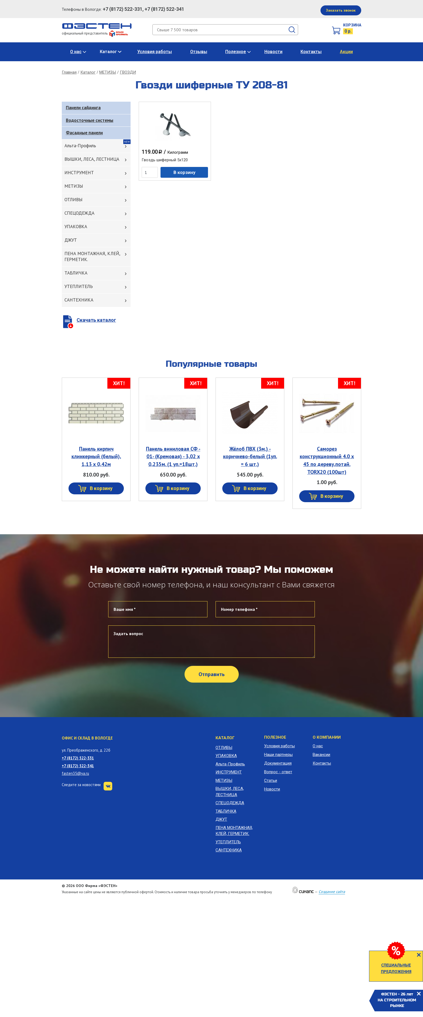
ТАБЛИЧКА (75, 273)
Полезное (235, 51)
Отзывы (198, 51)
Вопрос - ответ (278, 771)
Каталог (108, 51)
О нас (75, 51)
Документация (278, 763)
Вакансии (321, 754)
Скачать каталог (96, 320)
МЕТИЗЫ (107, 72)
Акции (346, 51)
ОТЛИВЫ (73, 200)
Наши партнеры (278, 754)
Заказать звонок (341, 10)
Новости (273, 51)
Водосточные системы (89, 120)
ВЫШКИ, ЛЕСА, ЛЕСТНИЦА (91, 159)
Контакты (311, 51)
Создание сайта (332, 891)
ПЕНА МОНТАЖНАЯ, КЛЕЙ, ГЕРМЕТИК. (92, 256)
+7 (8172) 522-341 (78, 765)
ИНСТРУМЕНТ (79, 173)
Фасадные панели (84, 133)
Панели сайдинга (83, 108)
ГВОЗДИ (128, 72)
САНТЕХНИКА (78, 300)
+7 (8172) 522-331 (78, 758)
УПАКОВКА (75, 227)
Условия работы (154, 51)
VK (108, 786)
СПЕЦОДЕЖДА (79, 213)
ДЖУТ (70, 240)
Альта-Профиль (80, 146)
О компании (327, 737)
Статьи (270, 780)
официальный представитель (95, 33)
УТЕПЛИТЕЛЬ (78, 286)
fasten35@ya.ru (75, 773)
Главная (69, 72)
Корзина (352, 25)
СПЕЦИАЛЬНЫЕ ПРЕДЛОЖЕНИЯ (396, 968)
